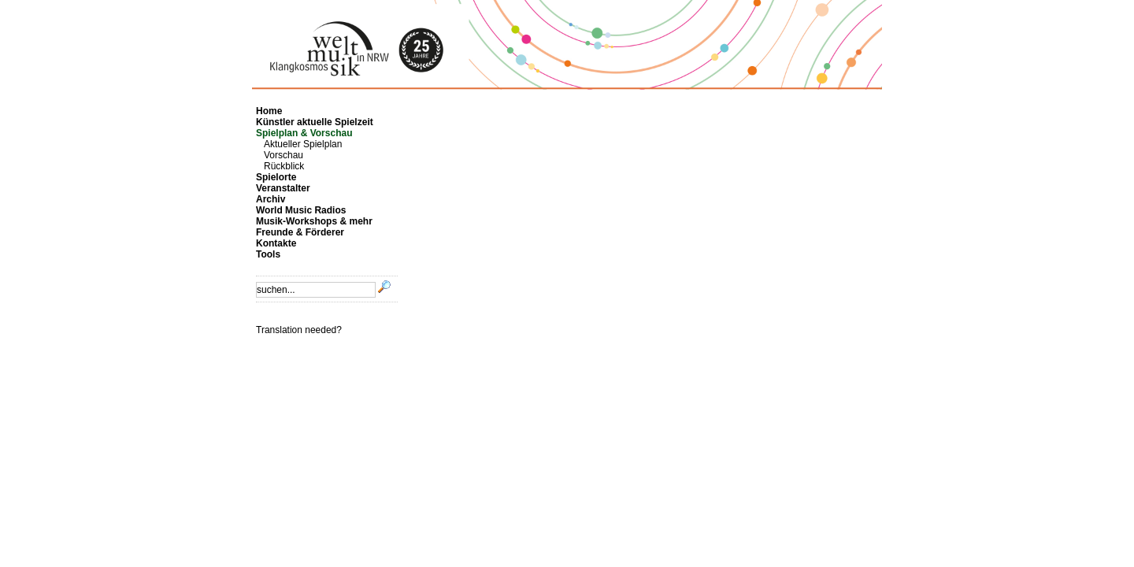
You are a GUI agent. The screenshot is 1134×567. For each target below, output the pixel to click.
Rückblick (284, 166)
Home (269, 111)
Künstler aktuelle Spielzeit (314, 122)
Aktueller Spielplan (303, 144)
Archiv (270, 199)
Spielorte (276, 177)
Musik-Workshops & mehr (314, 221)
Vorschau (283, 155)
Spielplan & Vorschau (304, 133)
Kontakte (276, 243)
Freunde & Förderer (300, 232)
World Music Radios (301, 210)
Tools (268, 254)
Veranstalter (283, 188)
